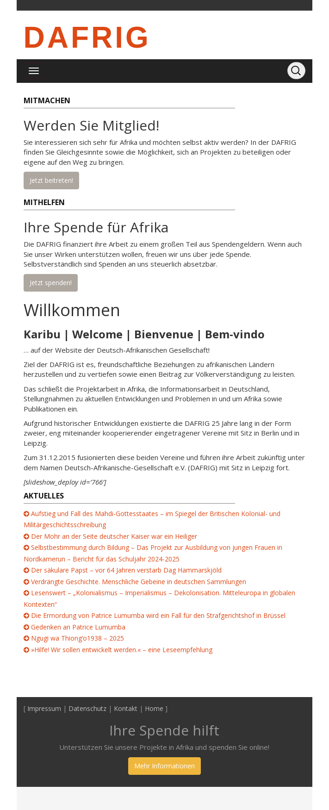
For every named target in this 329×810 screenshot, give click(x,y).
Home (154, 708)
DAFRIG (87, 37)
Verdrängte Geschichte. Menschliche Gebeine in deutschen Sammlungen (138, 581)
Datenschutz (87, 708)
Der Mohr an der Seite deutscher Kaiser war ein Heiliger (114, 536)
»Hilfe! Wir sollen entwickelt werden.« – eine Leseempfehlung (121, 649)
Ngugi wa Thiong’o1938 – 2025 (77, 638)
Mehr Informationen (164, 765)
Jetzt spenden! (51, 282)
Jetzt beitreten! (51, 180)
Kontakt (125, 708)
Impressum (44, 708)
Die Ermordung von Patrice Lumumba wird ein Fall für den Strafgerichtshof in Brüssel (158, 615)
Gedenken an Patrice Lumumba (78, 627)
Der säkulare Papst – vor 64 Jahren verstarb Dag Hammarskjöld (126, 570)
